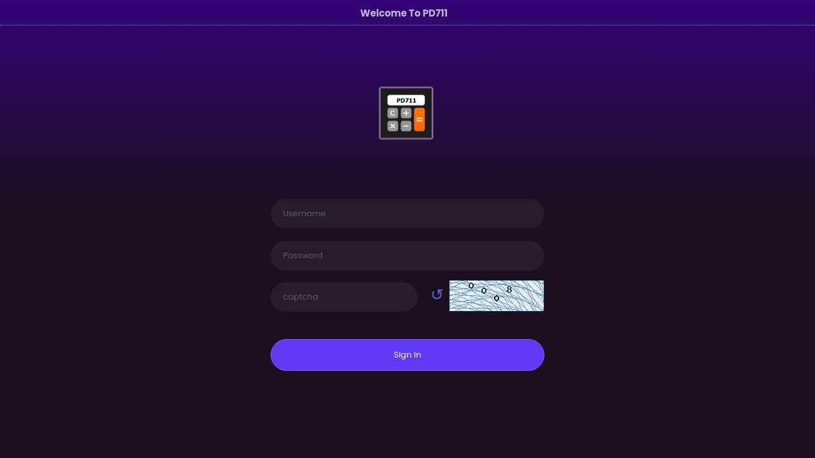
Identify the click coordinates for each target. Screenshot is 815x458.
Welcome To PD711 (404, 13)
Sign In (408, 355)
